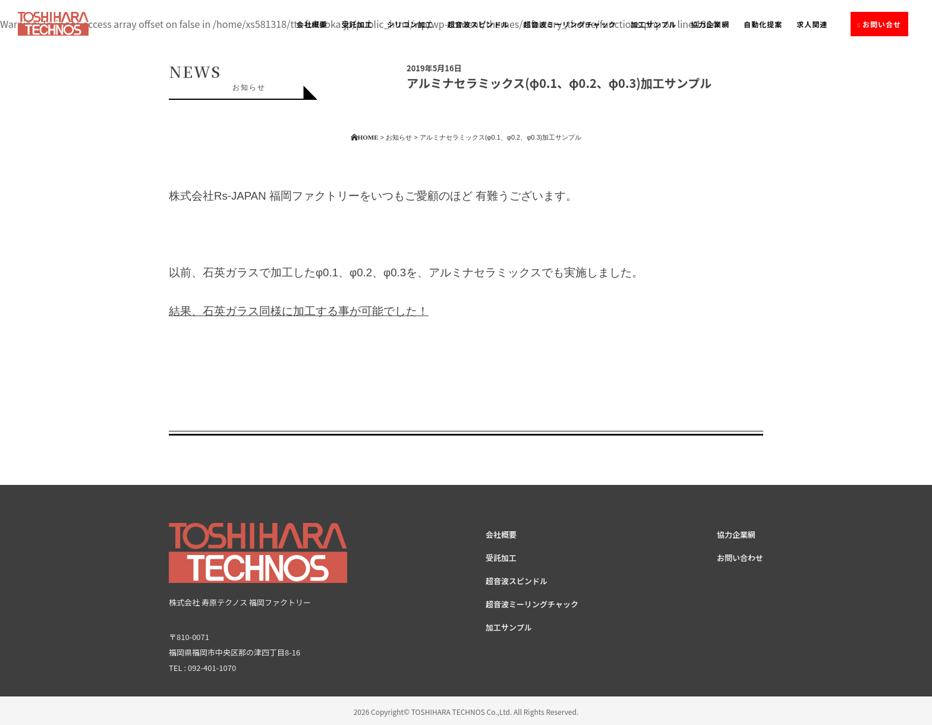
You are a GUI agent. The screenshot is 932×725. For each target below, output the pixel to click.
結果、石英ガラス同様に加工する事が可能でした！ (299, 311)
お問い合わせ (740, 557)
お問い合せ (881, 24)
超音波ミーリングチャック (570, 24)
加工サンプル (654, 24)
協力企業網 (710, 24)
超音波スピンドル (478, 24)
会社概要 (312, 24)
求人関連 (811, 24)
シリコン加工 (410, 24)
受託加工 (357, 24)
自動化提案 (763, 24)
